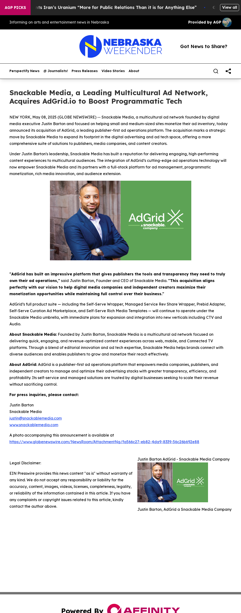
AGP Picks (15, 7)
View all (229, 7)
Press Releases (85, 71)
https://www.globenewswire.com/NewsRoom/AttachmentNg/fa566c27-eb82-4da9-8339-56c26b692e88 (104, 441)
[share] (228, 71)
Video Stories (113, 71)
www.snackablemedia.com (33, 424)
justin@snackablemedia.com (35, 418)
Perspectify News (24, 71)
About (134, 71)
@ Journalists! (55, 71)
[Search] (215, 71)
